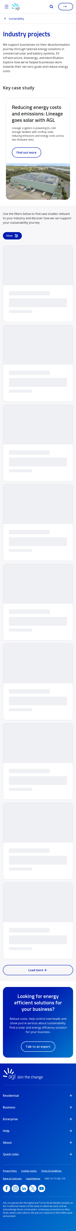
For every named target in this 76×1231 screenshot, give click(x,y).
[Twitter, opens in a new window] (32, 1188)
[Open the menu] (6, 6)
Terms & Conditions (51, 1170)
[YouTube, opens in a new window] (41, 1188)
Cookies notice (29, 1170)
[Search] (51, 6)
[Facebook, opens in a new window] (6, 1188)
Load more (38, 970)
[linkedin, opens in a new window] (24, 1188)
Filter (12, 236)
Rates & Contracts (12, 1178)
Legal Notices (33, 1178)
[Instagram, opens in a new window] (15, 1188)
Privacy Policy (10, 1170)
